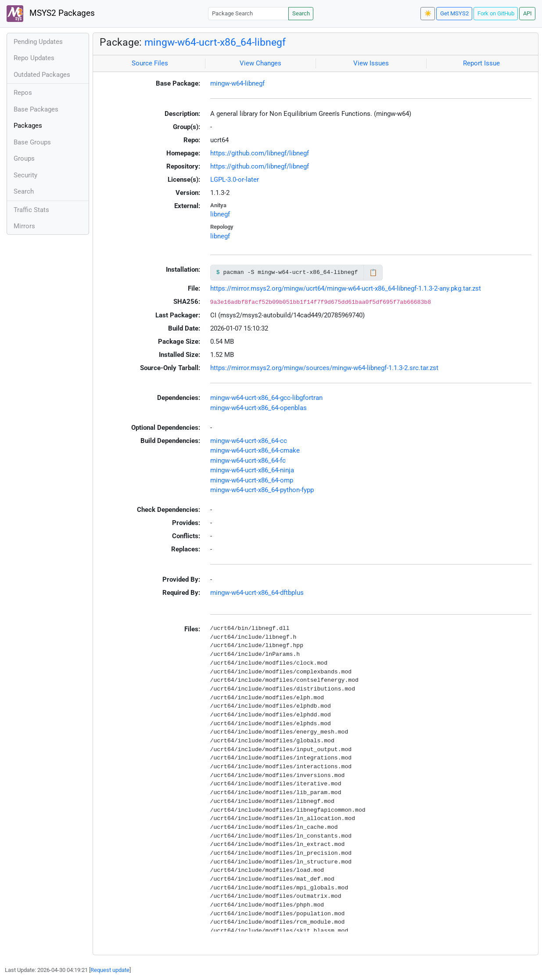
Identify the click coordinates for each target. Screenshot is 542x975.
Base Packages (36, 109)
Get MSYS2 (454, 13)
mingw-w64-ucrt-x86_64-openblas (258, 408)
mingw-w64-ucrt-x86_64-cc (248, 441)
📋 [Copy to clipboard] (373, 273)
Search (301, 13)
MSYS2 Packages (51, 13)
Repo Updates (34, 58)
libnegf (220, 214)
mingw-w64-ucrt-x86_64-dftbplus (257, 593)
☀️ (427, 13)
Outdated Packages (42, 75)
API (527, 13)
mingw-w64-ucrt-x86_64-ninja (252, 470)
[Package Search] (248, 13)
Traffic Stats (31, 210)
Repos (23, 93)
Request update (109, 970)
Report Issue (481, 63)
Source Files (150, 63)
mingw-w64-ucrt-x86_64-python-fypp (262, 490)
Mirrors (24, 226)
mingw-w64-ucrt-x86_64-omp (251, 480)
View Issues (371, 63)
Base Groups (32, 142)
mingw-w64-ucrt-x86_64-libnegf (215, 42)
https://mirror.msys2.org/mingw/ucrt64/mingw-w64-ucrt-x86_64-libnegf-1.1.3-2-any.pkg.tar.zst (345, 288)
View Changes (260, 63)
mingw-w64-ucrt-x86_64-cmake (255, 450)
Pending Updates (38, 42)
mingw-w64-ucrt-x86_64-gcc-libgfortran (266, 398)
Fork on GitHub (495, 13)
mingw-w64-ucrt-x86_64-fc (248, 460)
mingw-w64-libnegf (237, 83)
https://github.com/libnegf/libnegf (259, 153)
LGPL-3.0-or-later (234, 179)
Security (25, 175)
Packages (28, 126)
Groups (24, 158)
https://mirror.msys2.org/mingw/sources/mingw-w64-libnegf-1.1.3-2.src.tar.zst (324, 368)
